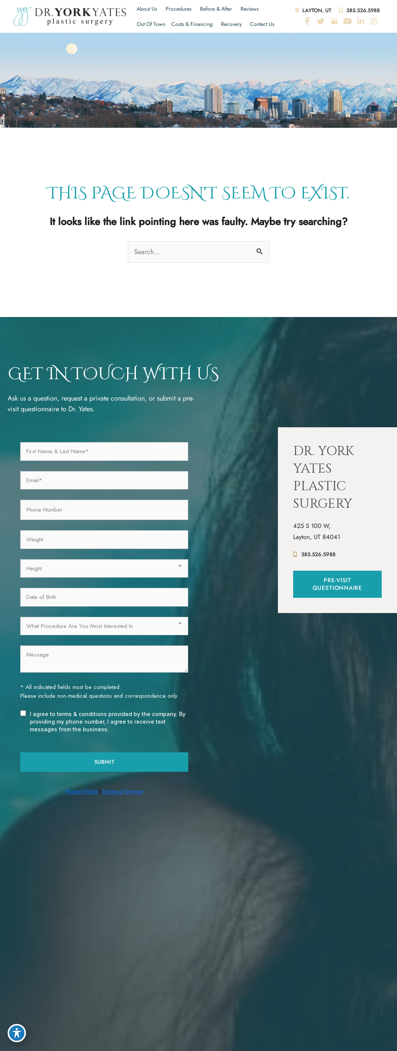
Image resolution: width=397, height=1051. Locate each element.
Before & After (216, 9)
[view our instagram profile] (374, 21)
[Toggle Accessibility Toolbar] (17, 1034)
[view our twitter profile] (320, 21)
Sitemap (249, 1014)
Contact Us (262, 24)
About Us (147, 9)
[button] (337, 586)
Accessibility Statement (167, 1014)
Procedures (179, 9)
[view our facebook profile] (307, 21)
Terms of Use (218, 1014)
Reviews (249, 9)
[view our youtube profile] (347, 21)
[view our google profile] (334, 21)
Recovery (231, 24)
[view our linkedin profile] (360, 21)
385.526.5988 (359, 10)
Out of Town (151, 24)
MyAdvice (301, 994)
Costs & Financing (192, 24)
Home (71, 967)
